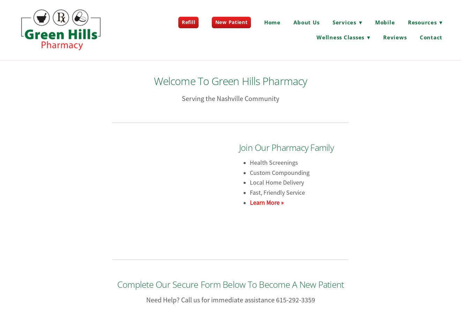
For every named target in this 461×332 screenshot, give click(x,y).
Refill (188, 22)
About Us (306, 22)
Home (272, 22)
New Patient (231, 22)
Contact (431, 37)
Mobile (385, 22)
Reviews (395, 37)
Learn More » (267, 203)
